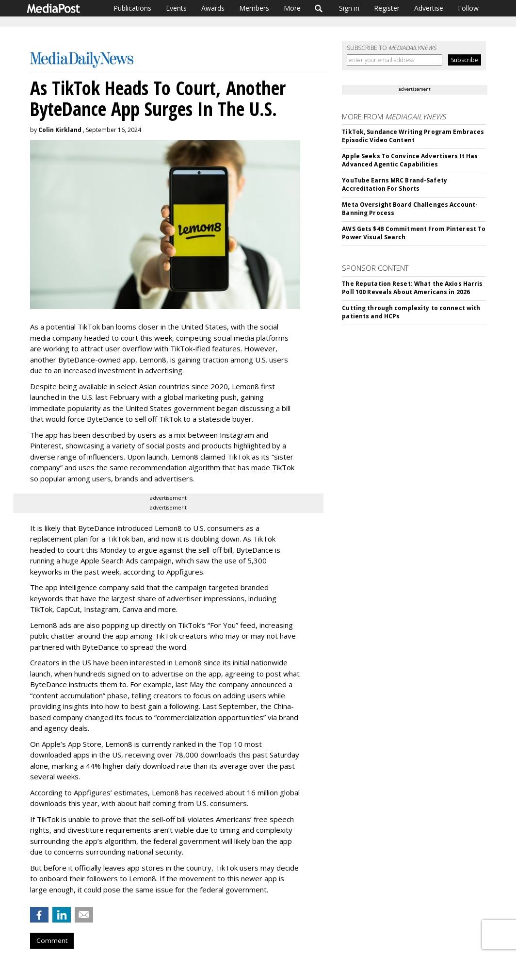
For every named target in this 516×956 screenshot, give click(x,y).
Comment (51, 940)
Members (254, 8)
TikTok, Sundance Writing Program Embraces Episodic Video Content (413, 136)
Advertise (428, 8)
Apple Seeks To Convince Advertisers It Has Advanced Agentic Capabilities (410, 160)
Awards (213, 8)
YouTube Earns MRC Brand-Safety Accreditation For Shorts (394, 184)
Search (319, 8)
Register (387, 8)
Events (176, 8)
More (292, 8)
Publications (132, 8)
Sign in (349, 8)
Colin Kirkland (59, 130)
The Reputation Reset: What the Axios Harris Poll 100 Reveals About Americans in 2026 (412, 288)
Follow (468, 8)
